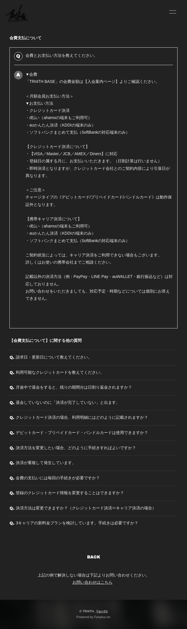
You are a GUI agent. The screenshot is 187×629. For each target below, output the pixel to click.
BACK (93, 557)
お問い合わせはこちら (92, 582)
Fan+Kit (102, 611)
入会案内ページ (101, 81)
